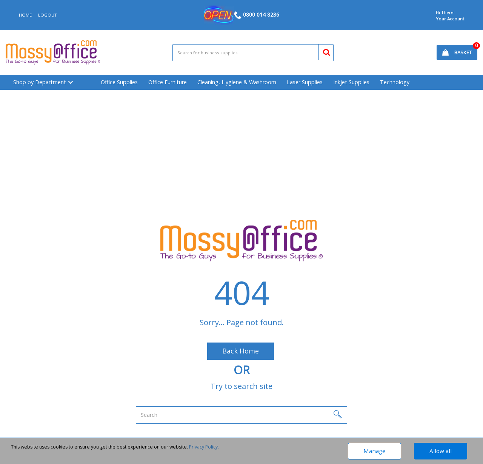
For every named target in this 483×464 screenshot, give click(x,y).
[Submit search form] (323, 51)
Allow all (440, 451)
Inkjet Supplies (351, 82)
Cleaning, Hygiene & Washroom (236, 82)
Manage (374, 451)
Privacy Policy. (204, 447)
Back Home (240, 350)
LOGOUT (47, 15)
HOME (25, 15)
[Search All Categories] (253, 52)
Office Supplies (119, 82)
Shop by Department (39, 82)
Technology (394, 82)
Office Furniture (167, 82)
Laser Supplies (305, 82)
